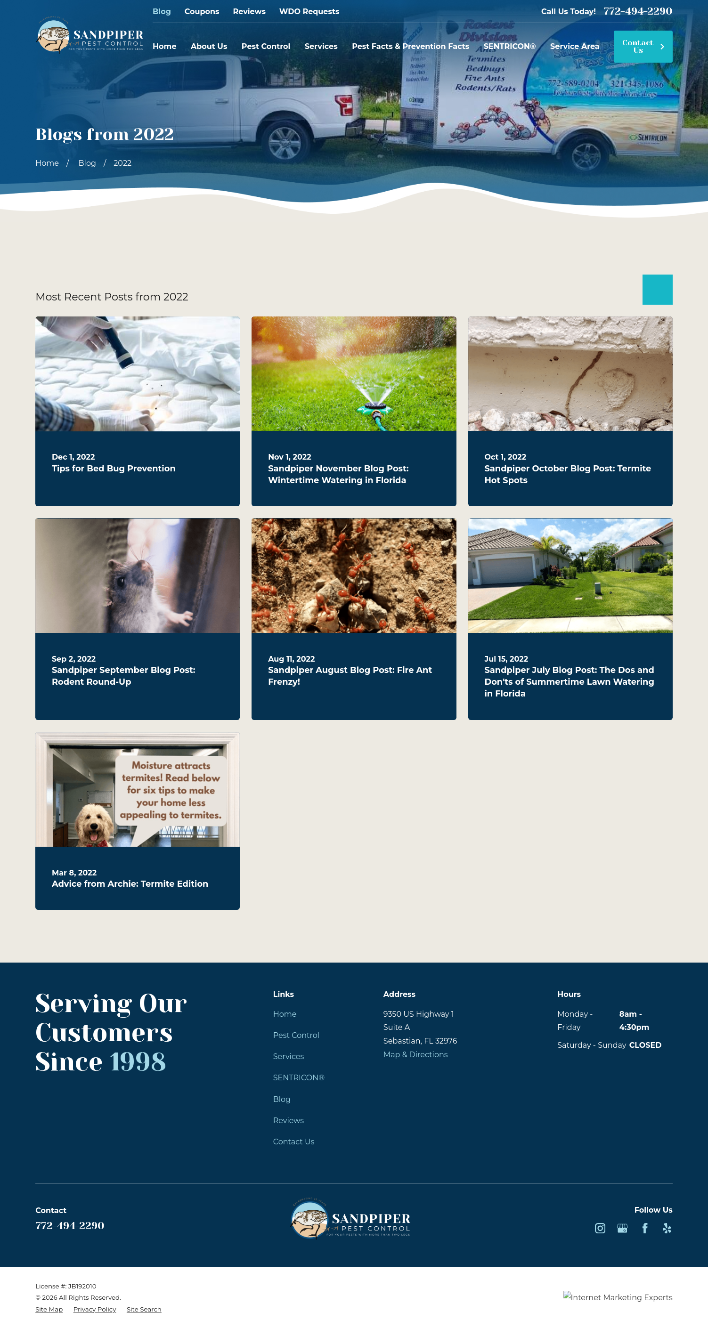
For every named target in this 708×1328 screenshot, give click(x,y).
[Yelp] (667, 1228)
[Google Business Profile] (622, 1228)
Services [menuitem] (321, 46)
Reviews (249, 11)
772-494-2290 (638, 11)
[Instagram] (600, 1228)
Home (285, 1014)
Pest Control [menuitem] (266, 46)
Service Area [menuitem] (575, 46)
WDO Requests (309, 11)
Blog (162, 11)
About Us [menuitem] (209, 46)
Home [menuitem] (164, 46)
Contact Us (643, 46)
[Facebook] (645, 1228)
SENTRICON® (299, 1077)
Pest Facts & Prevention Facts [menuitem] (410, 46)
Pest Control (296, 1035)
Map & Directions (415, 1054)
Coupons (202, 11)
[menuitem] (49, 1309)
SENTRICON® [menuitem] (510, 46)
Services (288, 1056)
